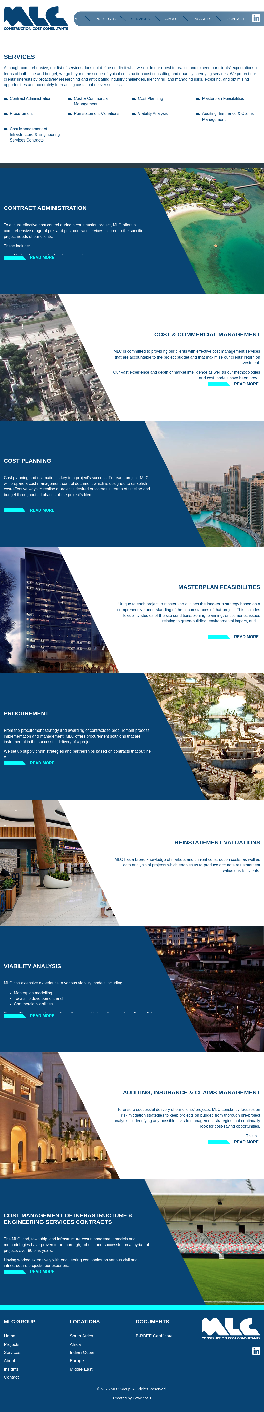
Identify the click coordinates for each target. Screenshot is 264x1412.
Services (140, 19)
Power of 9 (142, 1398)
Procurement (21, 113)
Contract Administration (30, 98)
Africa (75, 1344)
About (171, 19)
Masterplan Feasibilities (223, 98)
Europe (77, 1360)
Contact (236, 19)
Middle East (81, 1369)
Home (74, 19)
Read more (42, 257)
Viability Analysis (153, 113)
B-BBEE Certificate (154, 1335)
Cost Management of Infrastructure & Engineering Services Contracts (35, 134)
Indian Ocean (83, 1352)
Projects (105, 19)
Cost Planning (150, 98)
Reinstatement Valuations (96, 113)
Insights (202, 19)
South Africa (81, 1335)
